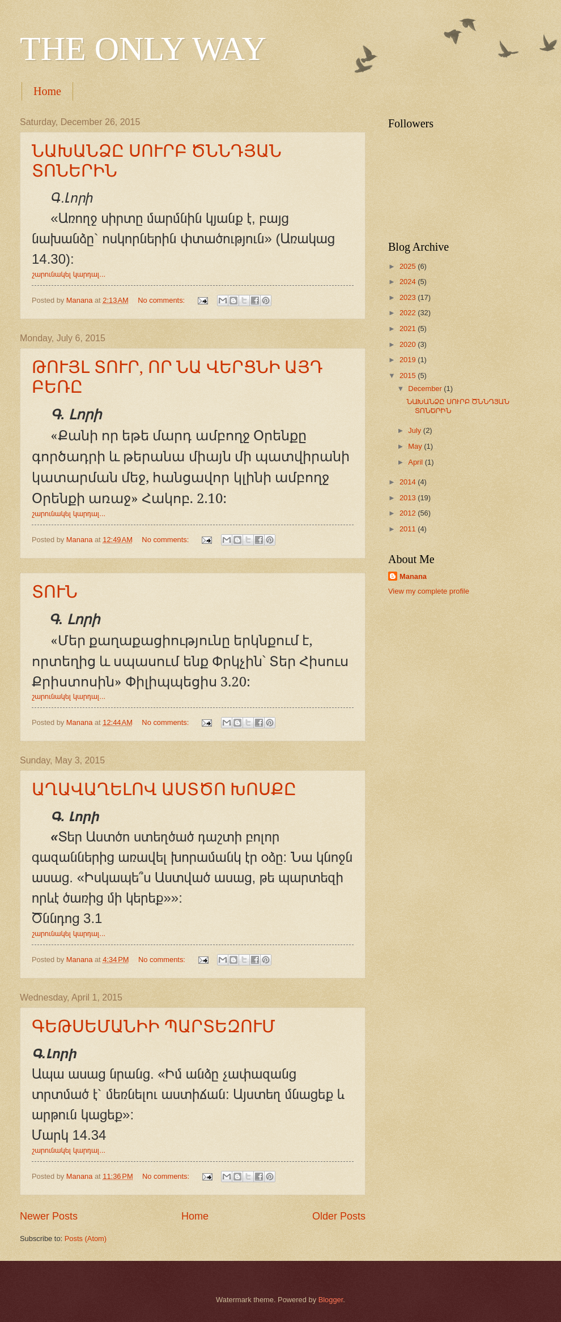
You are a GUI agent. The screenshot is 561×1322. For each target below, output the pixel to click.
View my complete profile (428, 591)
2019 (409, 359)
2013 (409, 497)
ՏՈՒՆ (55, 591)
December (426, 388)
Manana (413, 576)
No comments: (162, 300)
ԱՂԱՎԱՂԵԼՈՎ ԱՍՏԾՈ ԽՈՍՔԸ (164, 789)
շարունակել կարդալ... (68, 274)
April (416, 462)
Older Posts (339, 1216)
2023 (409, 297)
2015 (409, 375)
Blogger (330, 1299)
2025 (409, 266)
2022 (409, 312)
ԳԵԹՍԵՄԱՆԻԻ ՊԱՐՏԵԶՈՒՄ (153, 1026)
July (415, 430)
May (416, 446)
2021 (409, 328)
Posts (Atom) (86, 1238)
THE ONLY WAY (143, 48)
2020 (409, 344)
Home (47, 91)
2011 (409, 529)
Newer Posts (49, 1216)
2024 (409, 281)
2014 (409, 482)
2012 (409, 513)
